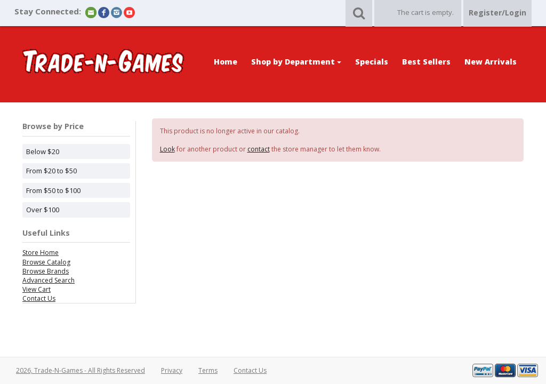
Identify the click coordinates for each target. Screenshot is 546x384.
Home (225, 62)
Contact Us (38, 298)
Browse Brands (45, 271)
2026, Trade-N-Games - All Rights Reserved (80, 370)
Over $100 (42, 209)
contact (258, 149)
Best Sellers (426, 62)
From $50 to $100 (53, 190)
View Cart (36, 289)
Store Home (40, 252)
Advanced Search (48, 280)
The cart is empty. (425, 12)
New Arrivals (490, 62)
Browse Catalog (46, 262)
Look (167, 149)
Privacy (171, 370)
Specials (371, 62)
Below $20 (42, 151)
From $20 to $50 (51, 170)
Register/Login (497, 12)
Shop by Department (296, 62)
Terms (208, 370)
